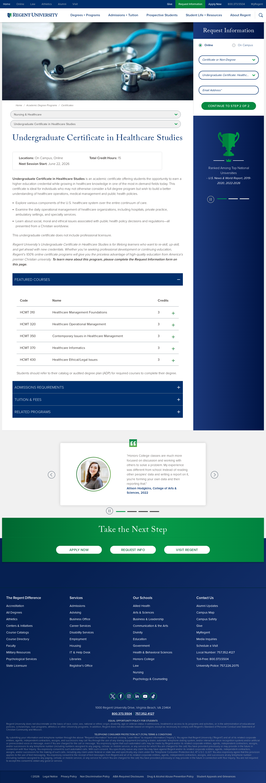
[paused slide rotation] (210, 199)
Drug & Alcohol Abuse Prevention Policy (170, 776)
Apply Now (215, 4)
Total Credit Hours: (103, 158)
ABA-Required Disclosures (128, 776)
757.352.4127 (144, 714)
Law (32, 4)
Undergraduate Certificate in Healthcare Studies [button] (45, 124)
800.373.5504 (236, 4)
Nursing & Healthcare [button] (28, 114)
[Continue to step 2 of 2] (228, 106)
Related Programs (32, 412)
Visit (75, 4)
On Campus (245, 45)
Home (6, 4)
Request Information (190, 4)
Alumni (62, 4)
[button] (97, 279)
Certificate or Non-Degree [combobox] (218, 59)
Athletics (47, 4)
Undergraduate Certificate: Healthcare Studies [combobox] (230, 75)
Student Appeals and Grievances (216, 776)
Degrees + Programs (85, 15)
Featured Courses (32, 279)
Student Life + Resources (204, 15)
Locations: (26, 158)
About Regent (240, 15)
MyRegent (257, 4)
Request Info (133, 550)
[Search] (260, 15)
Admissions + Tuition (123, 15)
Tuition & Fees (28, 399)
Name (56, 300)
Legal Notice (50, 776)
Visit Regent (187, 550)
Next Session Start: (33, 164)
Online (20, 4)
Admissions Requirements (39, 387)
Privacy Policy (69, 776)
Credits (163, 300)
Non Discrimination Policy (95, 776)
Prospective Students (162, 15)
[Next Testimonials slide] (214, 475)
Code (24, 300)
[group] (229, 158)
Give (169, 4)
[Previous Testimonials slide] (51, 475)
